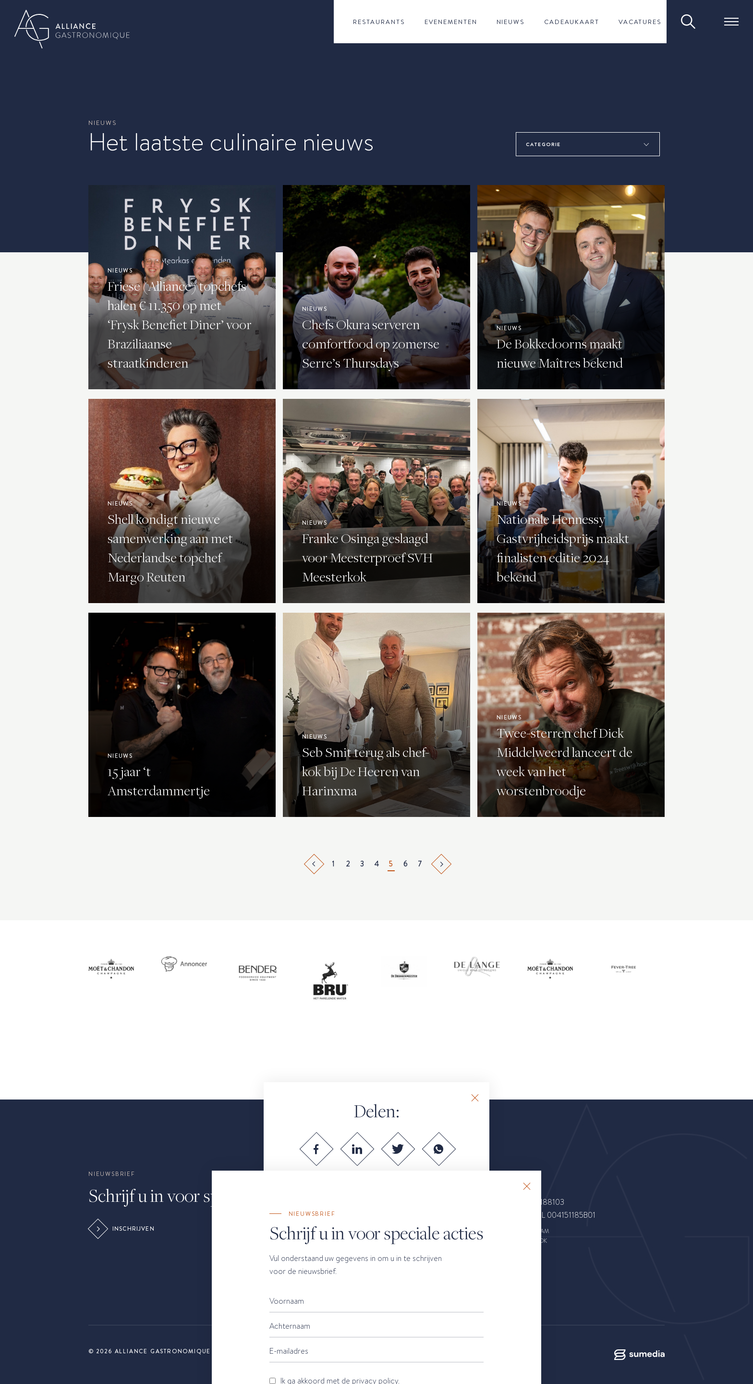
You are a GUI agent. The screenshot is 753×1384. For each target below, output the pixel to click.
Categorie (543, 144)
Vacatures (640, 21)
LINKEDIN (529, 1250)
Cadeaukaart (571, 21)
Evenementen (451, 21)
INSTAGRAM (533, 1231)
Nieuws (511, 21)
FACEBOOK (532, 1240)
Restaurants (379, 21)
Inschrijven (123, 1229)
